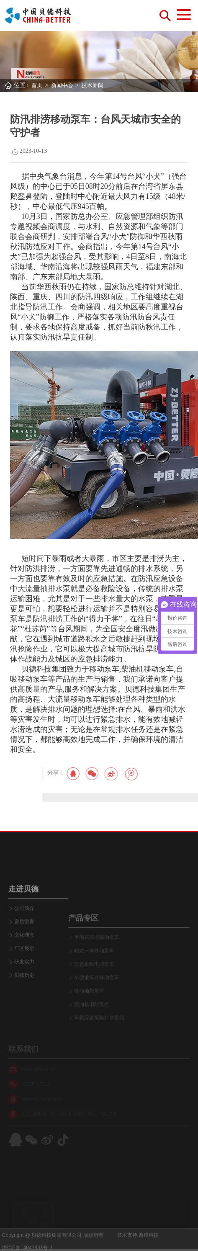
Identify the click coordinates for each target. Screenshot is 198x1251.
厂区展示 (24, 993)
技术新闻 (92, 85)
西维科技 (149, 1244)
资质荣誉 (24, 967)
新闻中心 (62, 85)
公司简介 (24, 953)
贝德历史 (24, 1020)
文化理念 (24, 980)
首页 (36, 85)
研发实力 (24, 1007)
